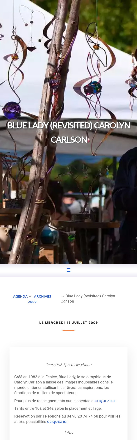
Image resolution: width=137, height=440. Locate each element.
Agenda (20, 296)
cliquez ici (104, 400)
